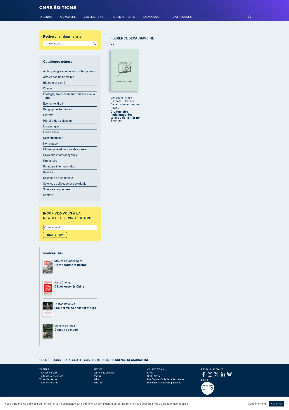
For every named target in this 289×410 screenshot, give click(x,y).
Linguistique (51, 126)
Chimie (47, 88)
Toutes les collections (51, 376)
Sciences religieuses (56, 189)
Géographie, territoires (57, 109)
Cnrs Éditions (50, 360)
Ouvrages (68, 16)
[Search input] (67, 43)
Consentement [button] (257, 403)
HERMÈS (97, 382)
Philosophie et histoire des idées (64, 149)
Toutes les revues (49, 379)
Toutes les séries (48, 382)
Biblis (150, 372)
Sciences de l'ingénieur (58, 178)
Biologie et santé (54, 82)
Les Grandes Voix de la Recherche (165, 379)
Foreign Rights (123, 16)
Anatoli (97, 376)
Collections (94, 16)
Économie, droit (53, 103)
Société (48, 195)
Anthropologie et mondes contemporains (69, 71)
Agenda (46, 16)
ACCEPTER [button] (276, 403)
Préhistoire (50, 160)
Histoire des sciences (57, 120)
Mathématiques (53, 138)
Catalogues (182, 16)
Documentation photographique (164, 382)
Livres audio (51, 132)
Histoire (48, 115)
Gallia (96, 379)
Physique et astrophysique (60, 155)
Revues (48, 172)
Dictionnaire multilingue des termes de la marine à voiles (125, 116)
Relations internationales (59, 166)
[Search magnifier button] (249, 17)
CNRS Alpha (153, 376)
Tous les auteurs (95, 360)
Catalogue (71, 360)
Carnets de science (103, 372)
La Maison (151, 16)
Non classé (50, 143)
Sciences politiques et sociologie (64, 183)
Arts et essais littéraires (58, 77)
